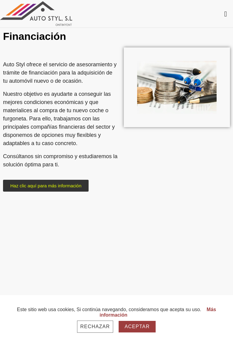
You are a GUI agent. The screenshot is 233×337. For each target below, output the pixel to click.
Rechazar (95, 326)
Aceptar (137, 326)
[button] (46, 186)
